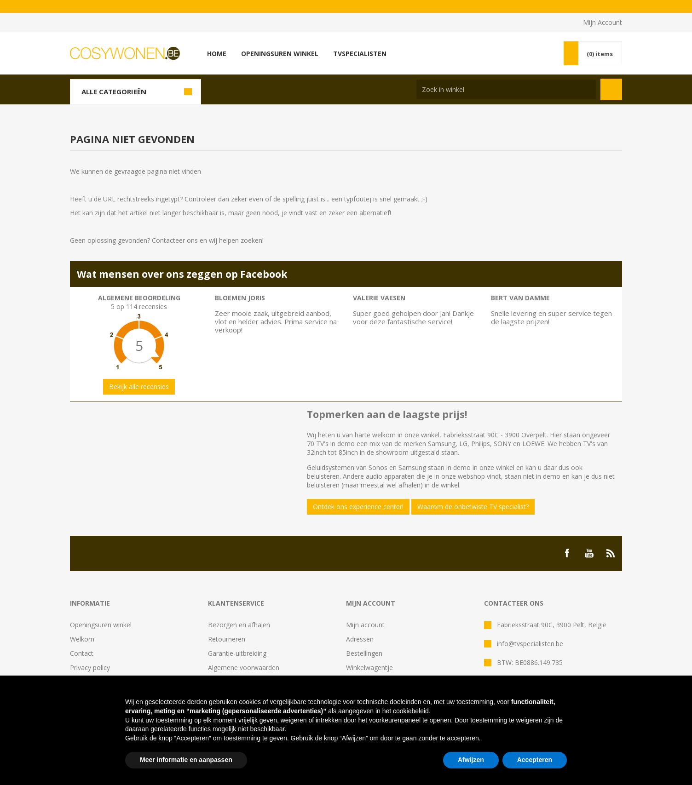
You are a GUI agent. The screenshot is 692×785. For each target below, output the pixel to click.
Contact (81, 653)
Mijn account (365, 624)
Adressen (360, 639)
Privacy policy (90, 667)
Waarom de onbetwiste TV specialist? (473, 506)
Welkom (82, 639)
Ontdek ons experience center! (358, 506)
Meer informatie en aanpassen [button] (186, 759)
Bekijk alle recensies (139, 386)
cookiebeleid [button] (411, 711)
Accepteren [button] (534, 759)
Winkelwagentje (369, 667)
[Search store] (506, 89)
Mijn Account (602, 22)
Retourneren (226, 639)
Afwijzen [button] (471, 759)
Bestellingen (364, 653)
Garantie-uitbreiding (237, 653)
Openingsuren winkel (101, 624)
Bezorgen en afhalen (239, 624)
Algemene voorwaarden (243, 667)
